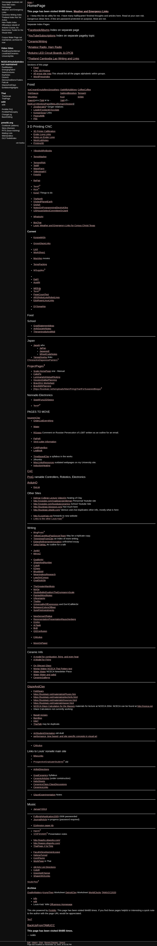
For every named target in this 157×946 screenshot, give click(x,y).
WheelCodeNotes (48, 354)
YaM (62, 100)
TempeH (82, 93)
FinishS (37, 174)
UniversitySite (8, 56)
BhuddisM (38, 571)
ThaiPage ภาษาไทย (43, 846)
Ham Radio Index (9, 22)
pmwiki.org (7, 122)
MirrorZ (37, 553)
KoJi (62, 97)
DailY (36, 279)
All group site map (42, 73)
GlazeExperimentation (44, 794)
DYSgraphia (39, 306)
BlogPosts (38, 532)
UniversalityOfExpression (46, 604)
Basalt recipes (40, 715)
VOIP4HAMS (40, 834)
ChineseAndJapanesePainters (42, 360)
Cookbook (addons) (10, 126)
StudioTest (32, 882)
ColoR (36, 565)
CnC (30, 471)
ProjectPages (35, 366)
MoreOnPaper (40, 643)
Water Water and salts (44, 674)
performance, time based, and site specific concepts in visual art (65, 736)
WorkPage (38, 861)
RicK (35, 189)
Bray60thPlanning (42, 386)
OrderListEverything (43, 420)
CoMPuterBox (40, 447)
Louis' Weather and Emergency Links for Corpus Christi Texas (64, 225)
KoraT (36, 193)
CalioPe (37, 374)
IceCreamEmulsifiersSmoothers (43, 89)
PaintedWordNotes (42, 595)
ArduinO (32, 482)
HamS (36, 831)
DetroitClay (71, 892)
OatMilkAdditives (68, 89)
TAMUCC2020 (109, 892)
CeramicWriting (37, 41)
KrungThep (48, 892)
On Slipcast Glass (42, 665)
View (134, 1)
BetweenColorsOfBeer (44, 607)
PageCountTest (41, 294)
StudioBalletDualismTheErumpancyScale (53, 592)
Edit (139, 1)
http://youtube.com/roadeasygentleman (52, 501)
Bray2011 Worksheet (43, 383)
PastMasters (7, 67)
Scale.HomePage (42, 371)
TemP (36, 186)
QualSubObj (39, 580)
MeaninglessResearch (44, 574)
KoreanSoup (39, 113)
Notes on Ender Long (44, 137)
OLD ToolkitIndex (9, 138)
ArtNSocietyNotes (42, 328)
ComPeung (39, 858)
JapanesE (45, 351)
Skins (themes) (8, 128)
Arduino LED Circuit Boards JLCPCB (50, 52)
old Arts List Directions (44, 867)
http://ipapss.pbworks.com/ (46, 843)
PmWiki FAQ (7, 109)
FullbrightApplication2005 (46, 816)
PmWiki (52, 910)
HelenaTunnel (40, 855)
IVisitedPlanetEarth (42, 201)
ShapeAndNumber (42, 562)
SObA (81, 97)
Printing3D (38, 143)
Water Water (39, 671)
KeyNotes (6, 75)
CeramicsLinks (40, 787)
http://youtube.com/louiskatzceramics (51, 504)
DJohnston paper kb (43, 825)
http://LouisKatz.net (43, 516)
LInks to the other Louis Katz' (47, 519)
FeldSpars (38, 691)
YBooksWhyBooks (42, 150)
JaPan (43, 348)
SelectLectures (8, 72)
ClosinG (5, 77)
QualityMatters (34, 892)
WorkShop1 (39, 252)
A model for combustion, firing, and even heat (55, 656)
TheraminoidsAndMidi (44, 331)
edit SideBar (20, 143)
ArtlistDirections (41, 769)
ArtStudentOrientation (44, 733)
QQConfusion (40, 631)
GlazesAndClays (9, 85)
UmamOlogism (65, 104)
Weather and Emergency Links (91, 11)
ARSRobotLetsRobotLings (46, 297)
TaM (42, 100)
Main (29, 2)
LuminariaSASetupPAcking (46, 377)
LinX (35, 249)
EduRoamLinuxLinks (43, 300)
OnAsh (36, 204)
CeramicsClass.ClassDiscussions (50, 784)
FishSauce (33, 93)
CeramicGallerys (41, 677)
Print (153, 1)
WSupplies (38, 270)
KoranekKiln (39, 237)
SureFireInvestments (43, 610)
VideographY (39, 171)
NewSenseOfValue (42, 616)
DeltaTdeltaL (39, 544)
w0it (3, 105)
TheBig (36, 601)
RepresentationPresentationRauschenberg (54, 619)
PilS (35, 118)
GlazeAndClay (36, 686)
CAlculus (37, 637)
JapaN (36, 345)
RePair (36, 180)
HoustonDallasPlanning (45, 380)
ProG (30, 477)
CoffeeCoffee (84, 89)
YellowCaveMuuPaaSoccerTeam (49, 535)
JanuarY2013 (40, 809)
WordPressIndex (41, 76)
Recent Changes (51, 942)
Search (62, 942)
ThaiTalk (37, 724)
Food (35, 67)
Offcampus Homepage (61, 904)
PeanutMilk (39, 116)
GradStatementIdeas (43, 325)
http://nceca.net (145, 706)
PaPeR (36, 438)
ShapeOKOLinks (41, 876)
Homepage (6, 2)
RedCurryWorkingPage (38, 104)
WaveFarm (38, 168)
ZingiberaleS (39, 107)
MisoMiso (32, 97)
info (35, 898)
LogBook (37, 450)
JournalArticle (40, 819)
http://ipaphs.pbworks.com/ (46, 840)
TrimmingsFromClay (43, 538)
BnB (35, 628)
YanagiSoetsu (40, 357)
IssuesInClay (33, 418)
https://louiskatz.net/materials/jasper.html (53, 703)
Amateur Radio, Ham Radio (45, 47)
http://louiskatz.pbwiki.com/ (46, 510)
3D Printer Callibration (44, 131)
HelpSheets (39, 781)
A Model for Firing (42, 659)
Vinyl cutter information (44, 441)
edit (35, 901)
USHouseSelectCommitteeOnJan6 (50, 210)
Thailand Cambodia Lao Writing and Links (53, 58)
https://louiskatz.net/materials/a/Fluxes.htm (54, 694)
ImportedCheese (41, 873)
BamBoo (37, 718)
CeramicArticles (41, 778)
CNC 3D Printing (41, 70)
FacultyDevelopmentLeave (46, 852)
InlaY (35, 721)
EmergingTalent (8, 70)
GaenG (31, 100)
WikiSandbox (7, 136)
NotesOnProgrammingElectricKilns (50, 207)
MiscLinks (38, 756)
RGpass (37, 432)
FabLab (5, 82)
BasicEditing (7, 117)
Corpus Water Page (10, 37)
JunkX (36, 550)
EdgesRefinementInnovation (47, 541)
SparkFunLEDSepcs (43, 400)
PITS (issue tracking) (11, 131)
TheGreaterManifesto (44, 586)
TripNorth (38, 198)
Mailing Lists (7, 133)
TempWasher (40, 156)
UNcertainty (39, 598)
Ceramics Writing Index (12, 15)
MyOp (36, 589)
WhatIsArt (38, 216)
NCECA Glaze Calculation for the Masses (54, 706)
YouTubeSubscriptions (42, 35)
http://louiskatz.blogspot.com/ (47, 507)
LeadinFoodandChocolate (46, 110)
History (146, 1)
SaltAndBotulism (68, 93)
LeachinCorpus (41, 577)
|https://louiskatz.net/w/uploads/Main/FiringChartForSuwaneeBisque (67, 389)
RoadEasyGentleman (11, 51)
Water (36, 426)
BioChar (37, 222)
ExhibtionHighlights (10, 88)
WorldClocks (94, 892)
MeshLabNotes (41, 140)
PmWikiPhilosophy (10, 112)
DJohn (36, 622)
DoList (36, 487)
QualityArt (38, 559)
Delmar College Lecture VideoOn (49, 498)
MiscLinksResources (43, 462)
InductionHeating (41, 465)
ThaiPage (6, 99)
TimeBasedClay (41, 456)
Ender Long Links (42, 134)
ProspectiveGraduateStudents (48, 762)
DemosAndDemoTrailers (12, 80)
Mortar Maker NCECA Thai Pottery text (52, 668)
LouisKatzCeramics (10, 53)
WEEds (37, 288)
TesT (29, 919)
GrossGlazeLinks (42, 243)
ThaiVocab (6, 96)
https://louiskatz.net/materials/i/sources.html (55, 700)
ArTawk (37, 625)
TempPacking (40, 264)
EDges (36, 568)
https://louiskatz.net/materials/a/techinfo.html (55, 697)
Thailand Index (8, 17)
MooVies (37, 258)
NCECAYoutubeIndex (12, 62)
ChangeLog (7, 115)
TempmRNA (39, 162)
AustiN (36, 282)
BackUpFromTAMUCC (41, 925)
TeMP (36, 165)
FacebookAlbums (39, 30)
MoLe (54, 104)
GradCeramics (40, 775)
